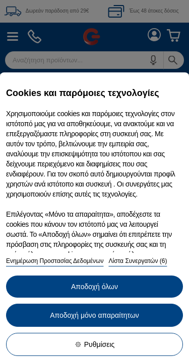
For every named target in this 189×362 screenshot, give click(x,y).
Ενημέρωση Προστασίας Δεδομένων (54, 260)
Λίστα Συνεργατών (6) (137, 260)
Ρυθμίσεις (95, 344)
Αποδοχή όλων (94, 287)
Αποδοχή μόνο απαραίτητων (94, 315)
